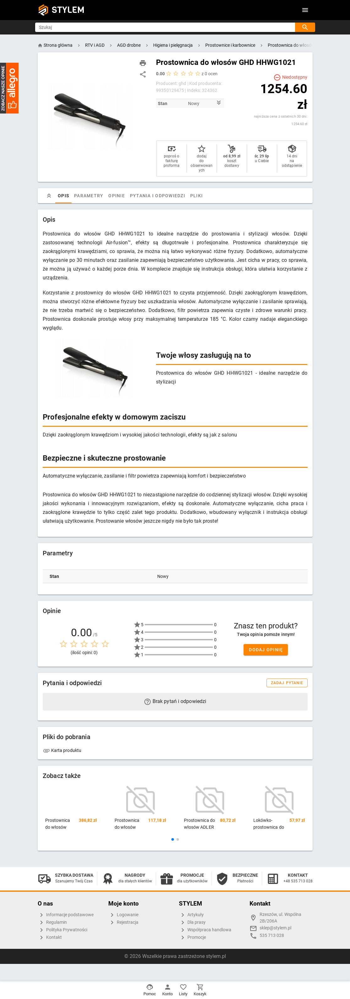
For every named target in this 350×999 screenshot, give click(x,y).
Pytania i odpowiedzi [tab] (157, 195)
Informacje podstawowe (66, 915)
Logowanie (123, 915)
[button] (172, 839)
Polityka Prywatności (62, 930)
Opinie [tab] (116, 195)
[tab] (49, 195)
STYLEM (68, 10)
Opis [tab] (63, 195)
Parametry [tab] (88, 195)
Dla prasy (192, 922)
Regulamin (52, 922)
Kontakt (50, 937)
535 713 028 (272, 935)
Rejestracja (123, 922)
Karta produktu (62, 750)
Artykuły (191, 915)
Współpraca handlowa (205, 930)
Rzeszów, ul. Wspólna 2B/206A (280, 918)
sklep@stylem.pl (275, 928)
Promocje (192, 937)
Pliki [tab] (196, 195)
